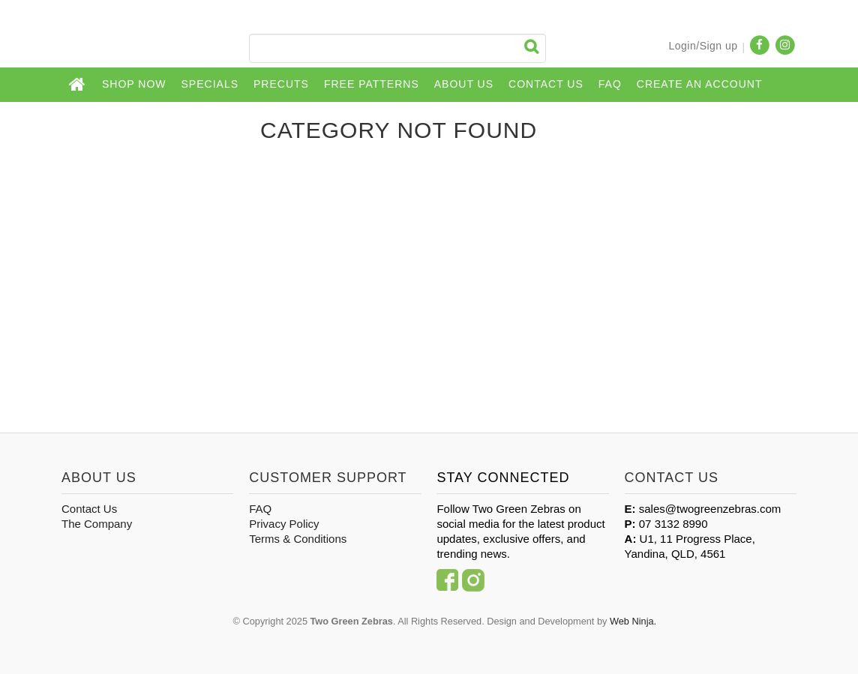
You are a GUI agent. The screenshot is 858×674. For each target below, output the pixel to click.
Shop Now (134, 84)
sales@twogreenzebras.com (710, 508)
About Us (464, 84)
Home (78, 84)
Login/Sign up (702, 45)
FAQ (610, 84)
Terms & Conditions (297, 538)
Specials (210, 84)
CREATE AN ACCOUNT (700, 84)
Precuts (281, 84)
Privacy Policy (284, 523)
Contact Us (546, 84)
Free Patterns (371, 84)
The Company (97, 523)
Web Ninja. (633, 621)
